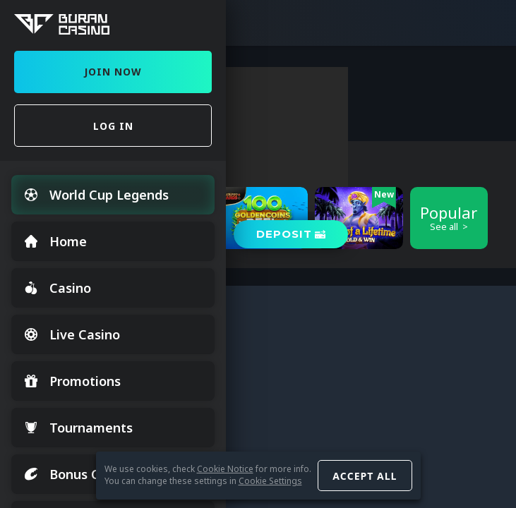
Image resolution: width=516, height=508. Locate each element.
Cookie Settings (270, 481)
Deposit (284, 234)
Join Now (113, 71)
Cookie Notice (225, 469)
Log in (113, 126)
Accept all (364, 476)
